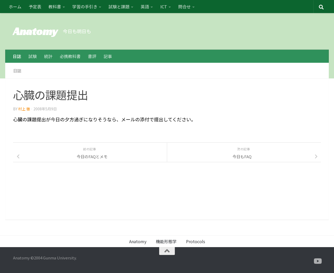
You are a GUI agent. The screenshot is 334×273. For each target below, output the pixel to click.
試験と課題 (119, 6)
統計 (48, 56)
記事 (108, 56)
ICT (163, 6)
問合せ (184, 6)
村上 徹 (24, 108)
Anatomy (35, 31)
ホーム (15, 6)
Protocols (195, 241)
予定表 (35, 6)
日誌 (17, 56)
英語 (145, 6)
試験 (32, 56)
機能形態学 (166, 241)
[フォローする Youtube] (317, 261)
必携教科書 (70, 56)
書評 (92, 56)
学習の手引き (84, 6)
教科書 (55, 6)
